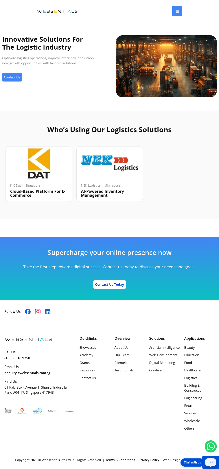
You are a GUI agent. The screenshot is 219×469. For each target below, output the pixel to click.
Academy (86, 355)
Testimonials (124, 370)
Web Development (163, 355)
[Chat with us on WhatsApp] (211, 446)
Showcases (87, 347)
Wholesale (192, 421)
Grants (84, 362)
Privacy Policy (149, 460)
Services (190, 413)
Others (189, 428)
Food (188, 362)
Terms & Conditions (120, 460)
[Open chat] (210, 462)
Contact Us (87, 378)
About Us (121, 347)
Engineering (193, 398)
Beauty (189, 347)
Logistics (190, 378)
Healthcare (192, 370)
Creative (155, 370)
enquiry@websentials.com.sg (27, 373)
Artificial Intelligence (164, 347)
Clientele (120, 362)
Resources (87, 370)
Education (191, 355)
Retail (188, 405)
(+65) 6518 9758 (17, 358)
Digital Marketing (162, 362)
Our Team (122, 355)
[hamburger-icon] (177, 11)
